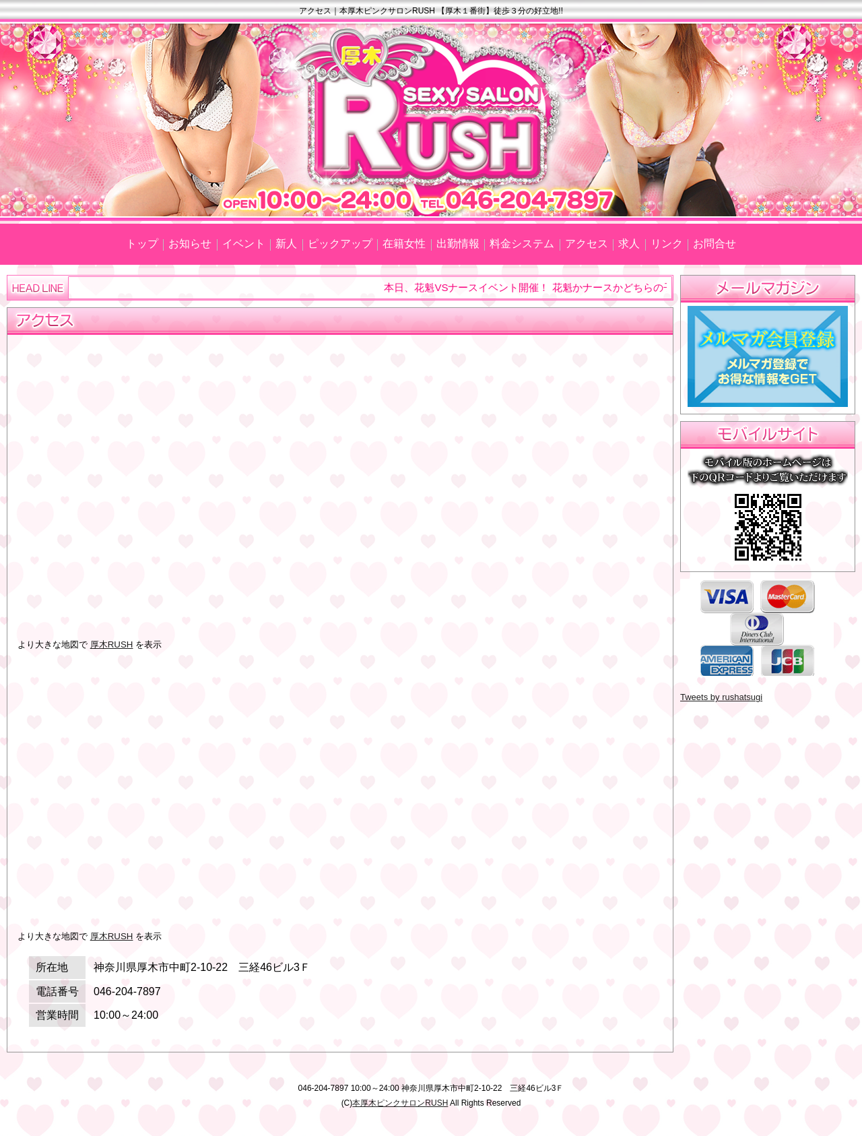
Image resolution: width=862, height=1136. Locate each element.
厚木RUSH (111, 644)
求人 (629, 243)
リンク (667, 243)
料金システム (522, 243)
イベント (243, 243)
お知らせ (189, 243)
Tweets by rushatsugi (721, 697)
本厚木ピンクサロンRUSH (400, 1103)
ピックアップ (340, 243)
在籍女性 (404, 243)
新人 (286, 243)
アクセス (586, 243)
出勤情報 (457, 243)
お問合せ (714, 243)
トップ (142, 243)
